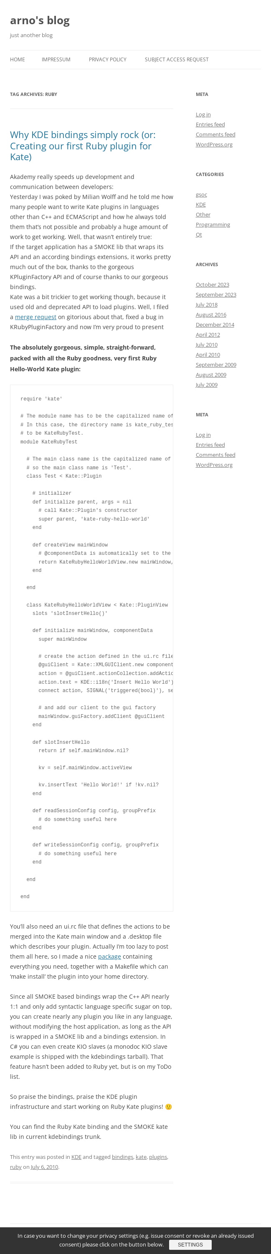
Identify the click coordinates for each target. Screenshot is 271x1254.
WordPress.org (214, 144)
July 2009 (207, 384)
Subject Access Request (177, 59)
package (109, 956)
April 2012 (208, 334)
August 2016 (211, 314)
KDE (76, 1157)
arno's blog (40, 20)
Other (203, 214)
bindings (122, 1157)
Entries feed (210, 124)
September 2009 (216, 364)
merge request (35, 317)
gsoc (201, 194)
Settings (190, 1245)
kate (141, 1157)
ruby (16, 1167)
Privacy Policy (108, 59)
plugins (158, 1157)
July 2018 (207, 304)
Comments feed (216, 134)
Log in (203, 114)
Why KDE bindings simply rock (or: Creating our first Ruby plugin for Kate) (83, 145)
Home (17, 59)
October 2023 (212, 284)
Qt (199, 234)
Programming (213, 224)
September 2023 (216, 294)
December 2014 (215, 324)
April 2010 (208, 354)
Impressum (56, 59)
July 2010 (207, 344)
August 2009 (211, 374)
